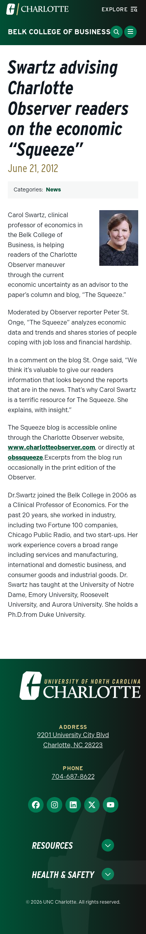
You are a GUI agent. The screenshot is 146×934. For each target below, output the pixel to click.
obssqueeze (25, 457)
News (53, 189)
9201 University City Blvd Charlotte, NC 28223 (73, 740)
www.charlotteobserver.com (51, 447)
